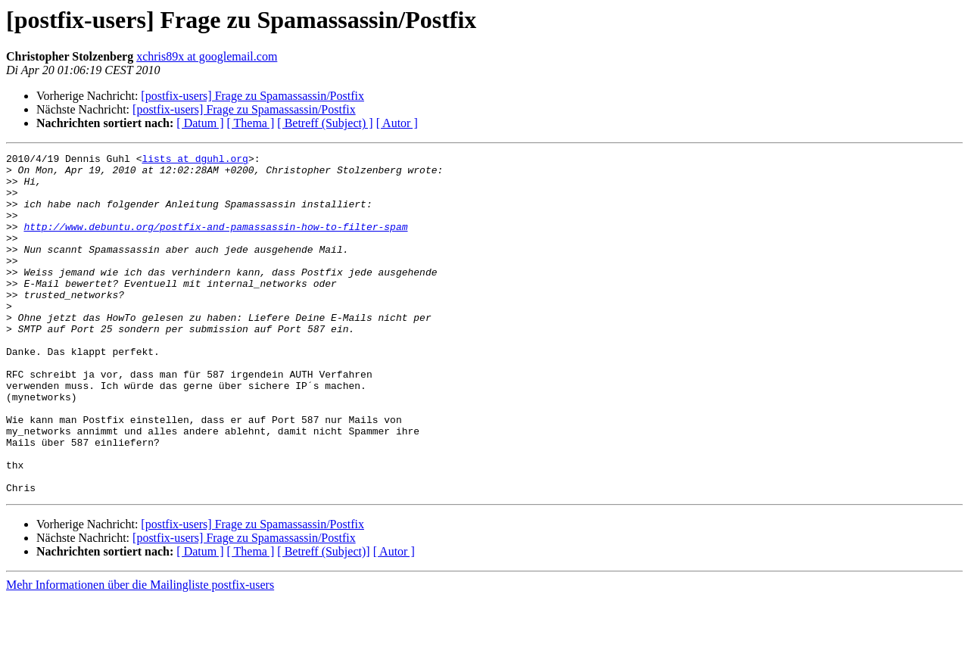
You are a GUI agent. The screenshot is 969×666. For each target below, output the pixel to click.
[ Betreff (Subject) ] (324, 123)
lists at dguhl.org (195, 160)
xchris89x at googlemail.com (206, 56)
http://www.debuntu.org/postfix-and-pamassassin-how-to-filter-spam (215, 242)
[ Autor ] (397, 123)
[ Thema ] (251, 123)
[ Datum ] (199, 123)
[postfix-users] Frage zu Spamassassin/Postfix (252, 95)
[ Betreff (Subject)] (323, 619)
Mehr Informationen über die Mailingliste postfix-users (140, 652)
